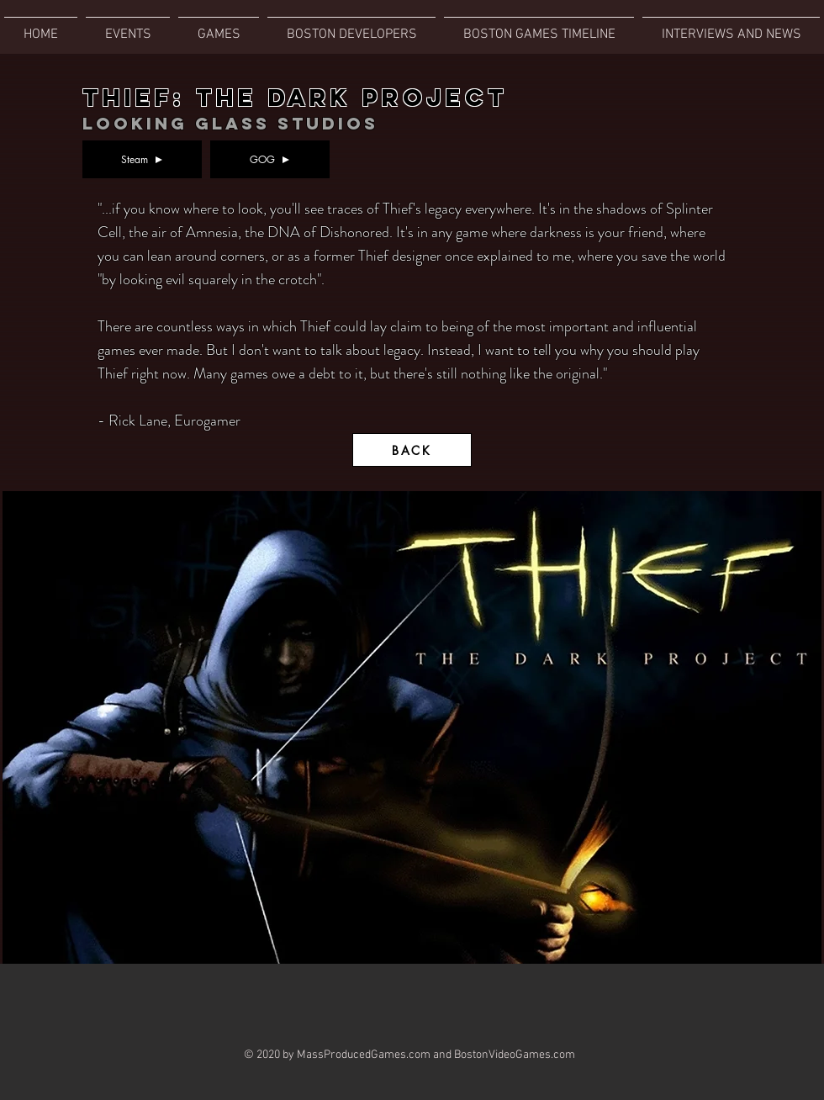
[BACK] (412, 450)
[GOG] (270, 159)
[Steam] (142, 159)
